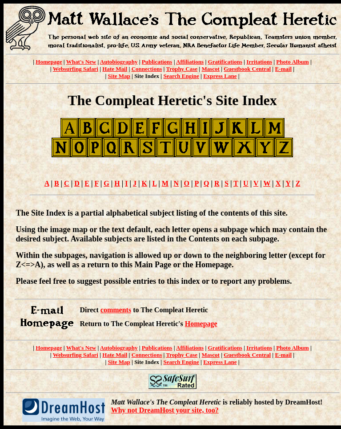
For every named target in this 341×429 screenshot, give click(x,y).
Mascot (210, 68)
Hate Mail (114, 68)
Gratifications (225, 61)
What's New (81, 61)
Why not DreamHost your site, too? (165, 410)
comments (115, 310)
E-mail (283, 68)
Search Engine (181, 76)
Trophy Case (181, 68)
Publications (157, 61)
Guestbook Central (247, 68)
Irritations (259, 61)
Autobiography (119, 61)
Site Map (119, 76)
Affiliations (190, 61)
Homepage (49, 61)
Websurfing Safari (75, 68)
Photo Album (292, 61)
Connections (147, 68)
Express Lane (220, 76)
